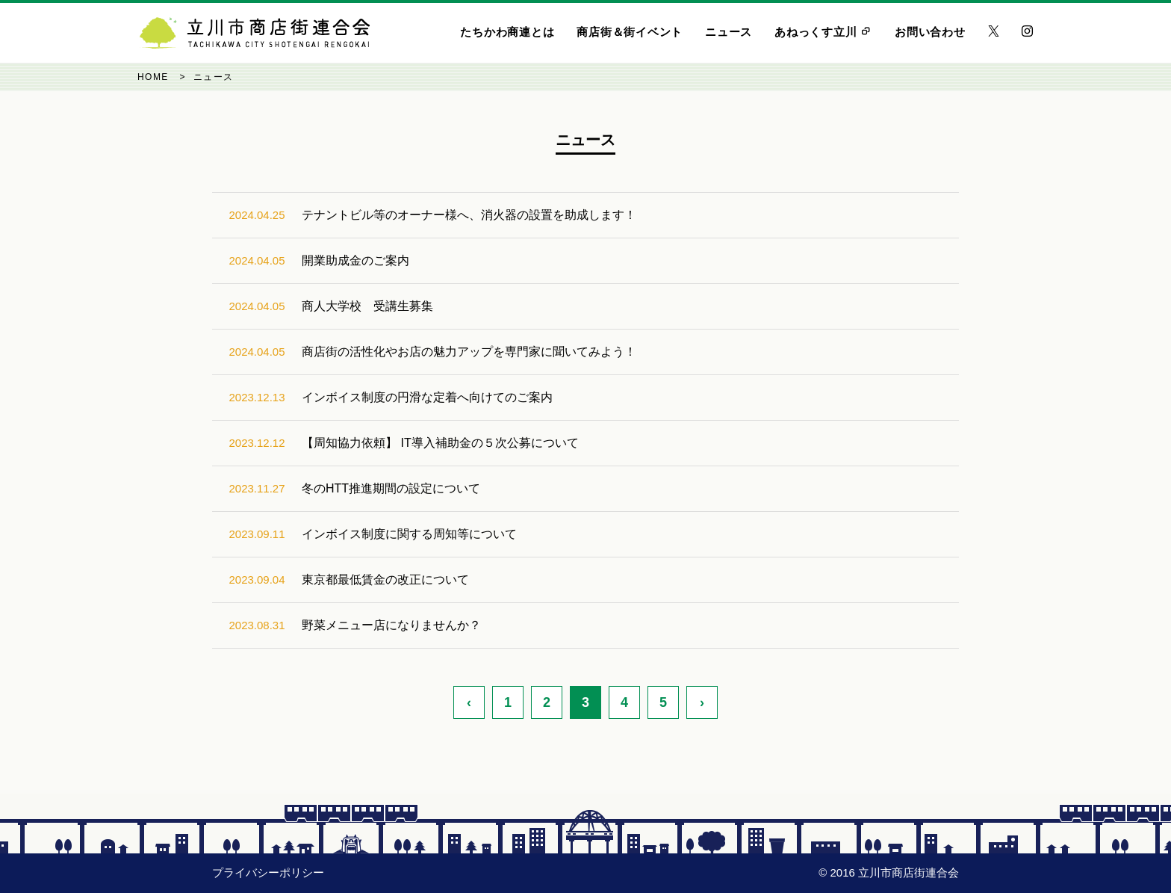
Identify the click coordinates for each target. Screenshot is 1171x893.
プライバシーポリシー (268, 872)
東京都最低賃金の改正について (385, 579)
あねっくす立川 (823, 31)
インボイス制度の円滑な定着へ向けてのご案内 (427, 397)
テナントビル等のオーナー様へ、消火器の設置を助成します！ (469, 214)
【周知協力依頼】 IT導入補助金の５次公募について (440, 442)
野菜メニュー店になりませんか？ (391, 625)
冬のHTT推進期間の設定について (391, 488)
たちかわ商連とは (507, 31)
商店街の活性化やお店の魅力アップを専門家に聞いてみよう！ (469, 351)
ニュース (728, 31)
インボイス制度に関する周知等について (409, 534)
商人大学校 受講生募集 (367, 306)
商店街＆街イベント (630, 31)
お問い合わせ (930, 31)
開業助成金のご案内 (355, 260)
